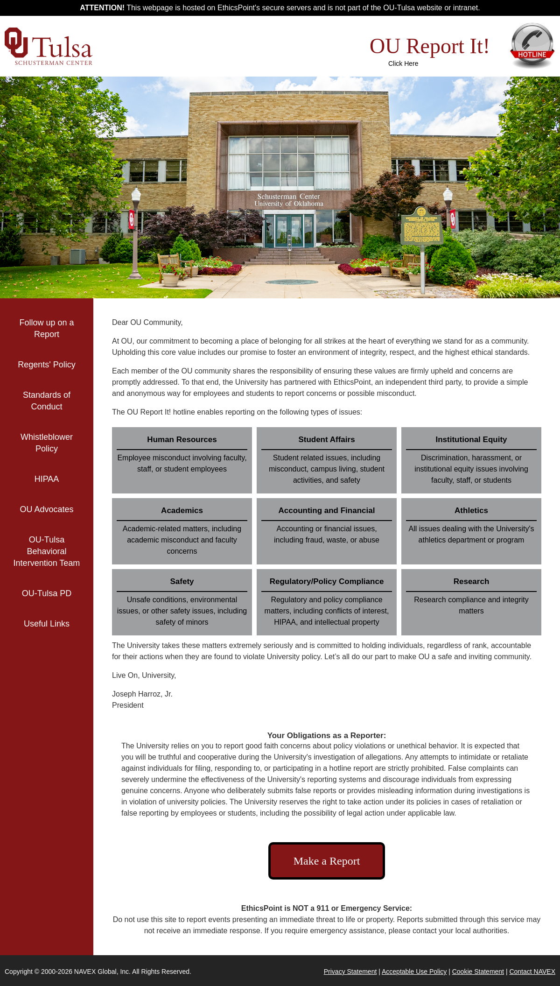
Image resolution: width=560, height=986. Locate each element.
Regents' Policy (47, 364)
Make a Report (327, 861)
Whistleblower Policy (47, 442)
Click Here (403, 63)
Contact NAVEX (532, 971)
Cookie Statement (478, 971)
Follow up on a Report (46, 328)
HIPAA (47, 479)
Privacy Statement (350, 971)
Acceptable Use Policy (414, 971)
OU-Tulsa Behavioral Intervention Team (47, 551)
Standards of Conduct (46, 400)
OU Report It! (430, 46)
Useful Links (58, 624)
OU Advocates (46, 509)
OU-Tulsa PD (46, 593)
